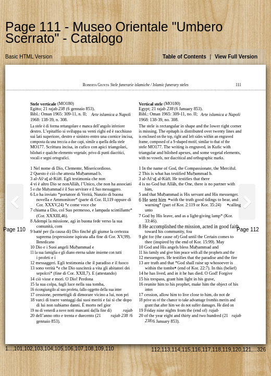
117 (206, 349)
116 (196, 349)
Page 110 (14, 229)
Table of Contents (184, 57)
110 (109, 348)
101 (18, 348)
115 (186, 349)
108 (89, 348)
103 (38, 348)
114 (175, 349)
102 (28, 348)
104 (48, 348)
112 (155, 349)
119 (227, 349)
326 (261, 349)
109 (99, 348)
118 (216, 349)
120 (236, 349)
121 (247, 349)
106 (69, 348)
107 (79, 348)
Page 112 (248, 229)
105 (59, 348)
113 (166, 349)
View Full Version (236, 57)
